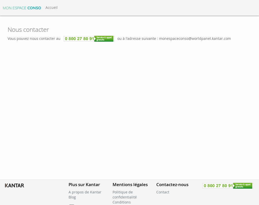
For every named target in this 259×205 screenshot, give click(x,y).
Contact (162, 192)
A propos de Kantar (85, 192)
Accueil (52, 7)
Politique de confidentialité (125, 194)
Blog (72, 197)
